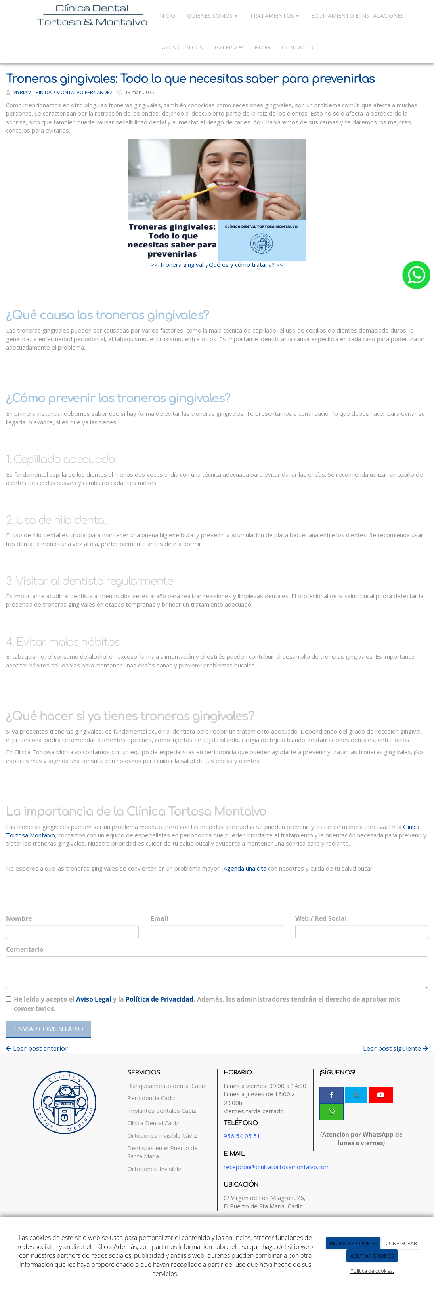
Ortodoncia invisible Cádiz (162, 1135)
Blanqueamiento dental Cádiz (166, 1086)
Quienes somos (212, 15)
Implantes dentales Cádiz (161, 1110)
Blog (262, 47)
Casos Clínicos (180, 47)
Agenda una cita (245, 868)
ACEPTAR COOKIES (372, 1255)
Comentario (25, 949)
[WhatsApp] (331, 1111)
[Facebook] (331, 1095)
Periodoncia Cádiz (151, 1098)
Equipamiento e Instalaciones (357, 15)
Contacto (298, 47)
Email (159, 918)
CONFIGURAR (401, 1243)
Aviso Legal (93, 999)
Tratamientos (274, 15)
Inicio (166, 15)
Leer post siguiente (395, 1048)
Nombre (19, 918)
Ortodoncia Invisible (154, 1169)
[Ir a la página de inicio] (76, 16)
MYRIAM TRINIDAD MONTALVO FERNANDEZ (63, 92)
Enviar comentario (48, 1028)
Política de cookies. (372, 1270)
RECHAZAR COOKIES (353, 1243)
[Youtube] (381, 1095)
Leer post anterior (37, 1048)
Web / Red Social (321, 918)
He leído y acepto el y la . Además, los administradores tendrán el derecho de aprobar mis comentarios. (207, 1004)
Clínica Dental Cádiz (153, 1123)
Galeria (229, 47)
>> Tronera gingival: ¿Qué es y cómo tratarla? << (217, 264)
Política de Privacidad (159, 999)
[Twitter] (356, 1095)
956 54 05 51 (242, 1136)
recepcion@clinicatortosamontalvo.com (277, 1167)
